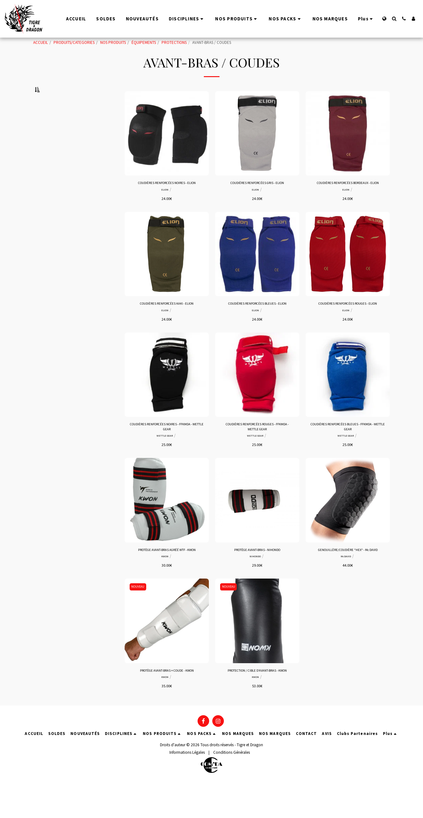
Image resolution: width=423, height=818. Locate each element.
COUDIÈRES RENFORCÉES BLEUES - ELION (257, 327)
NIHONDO (255, 584)
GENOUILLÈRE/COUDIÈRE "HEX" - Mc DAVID (348, 577)
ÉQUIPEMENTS (144, 42)
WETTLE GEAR (164, 462)
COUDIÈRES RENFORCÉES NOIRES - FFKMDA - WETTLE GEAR (167, 452)
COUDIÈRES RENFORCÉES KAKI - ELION (167, 327)
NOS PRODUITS (113, 42)
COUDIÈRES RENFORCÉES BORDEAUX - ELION (348, 202)
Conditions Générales (231, 788)
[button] (394, 18)
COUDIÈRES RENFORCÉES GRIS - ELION (257, 199)
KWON (165, 584)
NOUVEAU (139, 615)
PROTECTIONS (174, 42)
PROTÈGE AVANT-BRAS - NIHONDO (257, 577)
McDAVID (345, 584)
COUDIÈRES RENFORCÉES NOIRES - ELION (167, 199)
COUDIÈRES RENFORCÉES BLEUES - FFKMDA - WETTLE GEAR (348, 452)
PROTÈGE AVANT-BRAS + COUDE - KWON (167, 699)
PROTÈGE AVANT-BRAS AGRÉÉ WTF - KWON (167, 577)
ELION (165, 206)
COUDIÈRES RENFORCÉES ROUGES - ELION (347, 327)
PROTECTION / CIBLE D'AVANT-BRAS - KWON (257, 702)
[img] (167, 149)
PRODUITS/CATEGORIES (74, 42)
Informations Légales (187, 788)
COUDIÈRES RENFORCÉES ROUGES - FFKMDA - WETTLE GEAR (257, 452)
